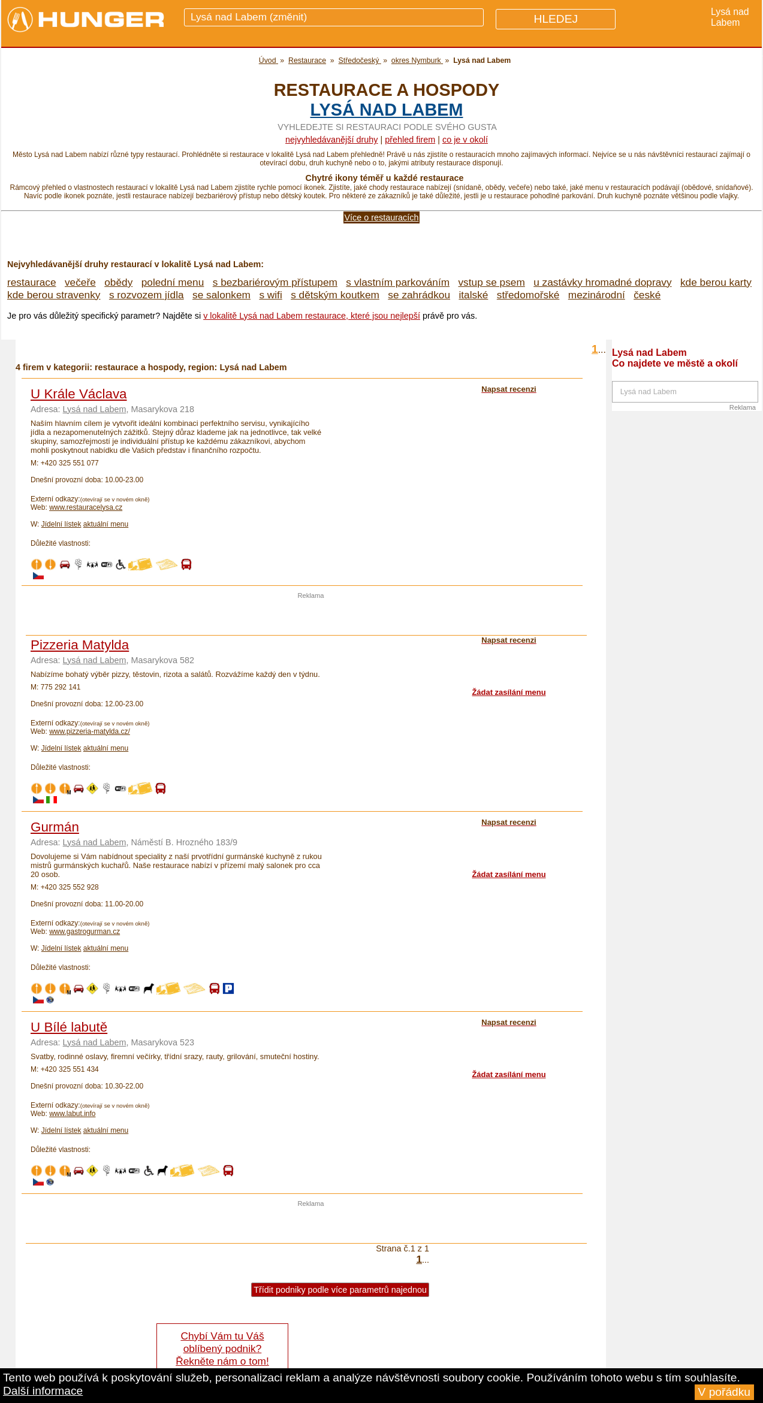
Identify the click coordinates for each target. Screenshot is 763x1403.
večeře (80, 282)
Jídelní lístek (61, 524)
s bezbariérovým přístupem (275, 282)
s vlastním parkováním (398, 282)
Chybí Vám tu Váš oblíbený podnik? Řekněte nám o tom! (222, 1348)
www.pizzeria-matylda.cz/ (89, 731)
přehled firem (410, 139)
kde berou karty (716, 282)
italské (473, 295)
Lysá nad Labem (386, 109)
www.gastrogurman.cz (84, 931)
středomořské (528, 295)
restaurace (31, 282)
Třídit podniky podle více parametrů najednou (340, 1290)
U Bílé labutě (69, 1027)
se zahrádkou (419, 295)
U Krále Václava (79, 393)
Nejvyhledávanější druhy (331, 139)
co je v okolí (465, 139)
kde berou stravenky (53, 295)
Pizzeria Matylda (80, 644)
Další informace (43, 1390)
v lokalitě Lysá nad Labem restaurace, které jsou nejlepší (311, 315)
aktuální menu (105, 524)
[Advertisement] (311, 617)
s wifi (270, 295)
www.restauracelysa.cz (85, 507)
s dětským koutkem (335, 295)
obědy (118, 282)
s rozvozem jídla (146, 295)
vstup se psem (491, 282)
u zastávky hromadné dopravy (602, 282)
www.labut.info (72, 1113)
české (647, 295)
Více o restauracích (382, 217)
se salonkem (221, 295)
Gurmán (55, 827)
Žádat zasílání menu (508, 692)
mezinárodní (596, 295)
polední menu (172, 282)
